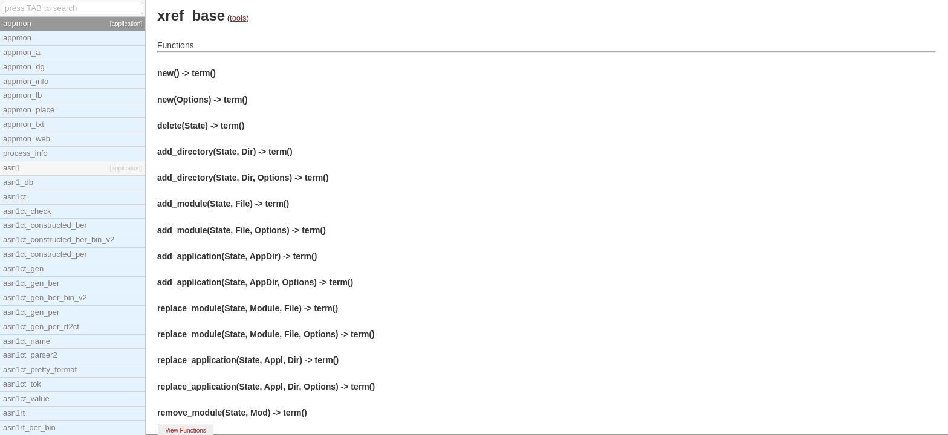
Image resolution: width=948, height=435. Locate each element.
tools (238, 17)
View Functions (185, 430)
